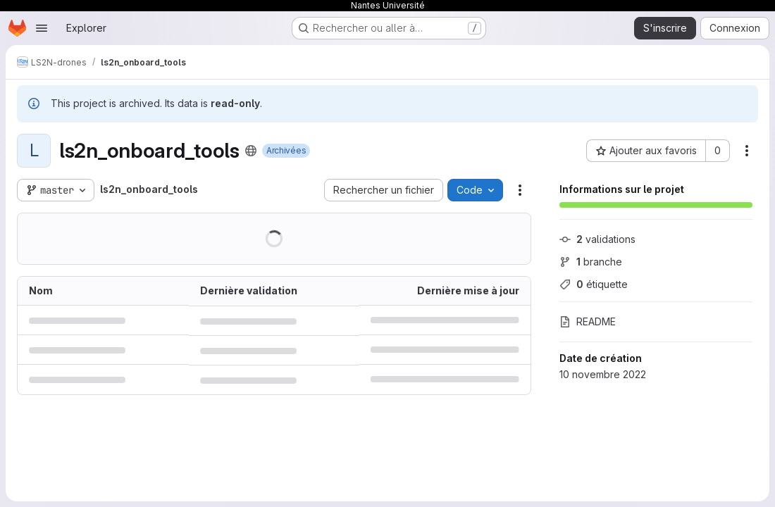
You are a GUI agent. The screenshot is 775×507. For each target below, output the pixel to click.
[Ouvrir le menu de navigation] (41, 28)
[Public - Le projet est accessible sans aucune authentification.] (250, 150)
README (587, 321)
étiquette (593, 284)
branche (590, 262)
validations (597, 239)
